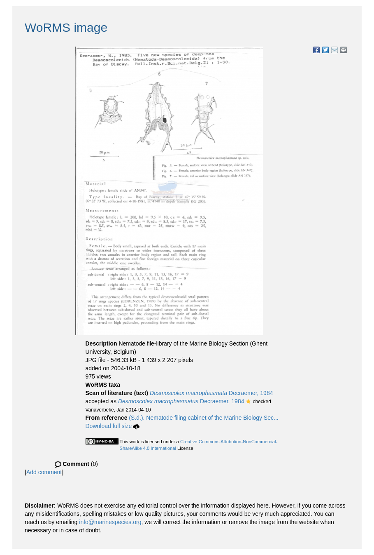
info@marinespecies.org (110, 522)
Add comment (44, 472)
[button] (248, 402)
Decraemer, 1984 (211, 393)
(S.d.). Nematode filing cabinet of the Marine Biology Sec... (203, 417)
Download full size (113, 426)
